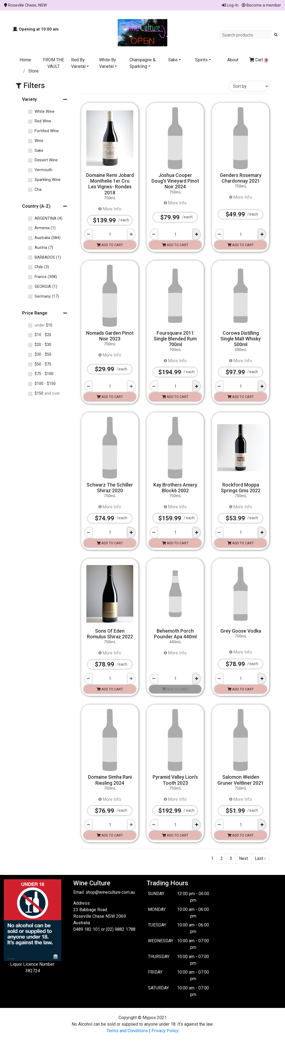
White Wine (44, 111)
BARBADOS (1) (48, 257)
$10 (43, 325)
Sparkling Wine (47, 179)
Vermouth (43, 170)
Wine (39, 140)
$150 (47, 393)
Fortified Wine (47, 131)
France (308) (46, 276)
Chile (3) (42, 267)
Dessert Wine (46, 160)
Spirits (201, 59)
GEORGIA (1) (46, 286)
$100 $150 (45, 383)
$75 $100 (44, 374)
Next (243, 858)
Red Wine (43, 121)
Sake (173, 59)
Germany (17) (47, 296)
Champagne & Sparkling (142, 63)
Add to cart (110, 245)
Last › (260, 858)
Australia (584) (47, 237)
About (232, 59)
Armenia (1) (45, 228)
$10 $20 (43, 335)
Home (25, 59)
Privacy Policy (165, 1030)
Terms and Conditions (127, 1030)
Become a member (261, 5)
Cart (259, 60)
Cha (38, 189)
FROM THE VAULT (53, 63)
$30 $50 (43, 354)
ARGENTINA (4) (48, 218)
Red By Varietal (78, 63)
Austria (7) (44, 247)
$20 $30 (43, 344)
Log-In (230, 5)
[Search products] (247, 35)
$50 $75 (43, 364)
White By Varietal (107, 63)
